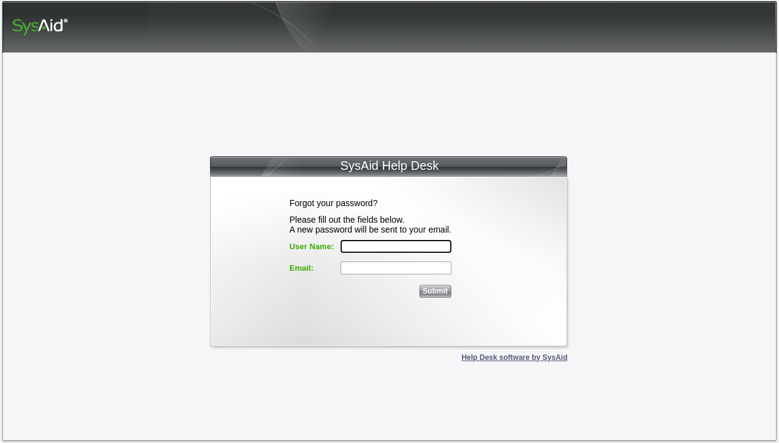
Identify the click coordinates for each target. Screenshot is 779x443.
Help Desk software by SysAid (514, 357)
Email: (301, 268)
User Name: (311, 246)
